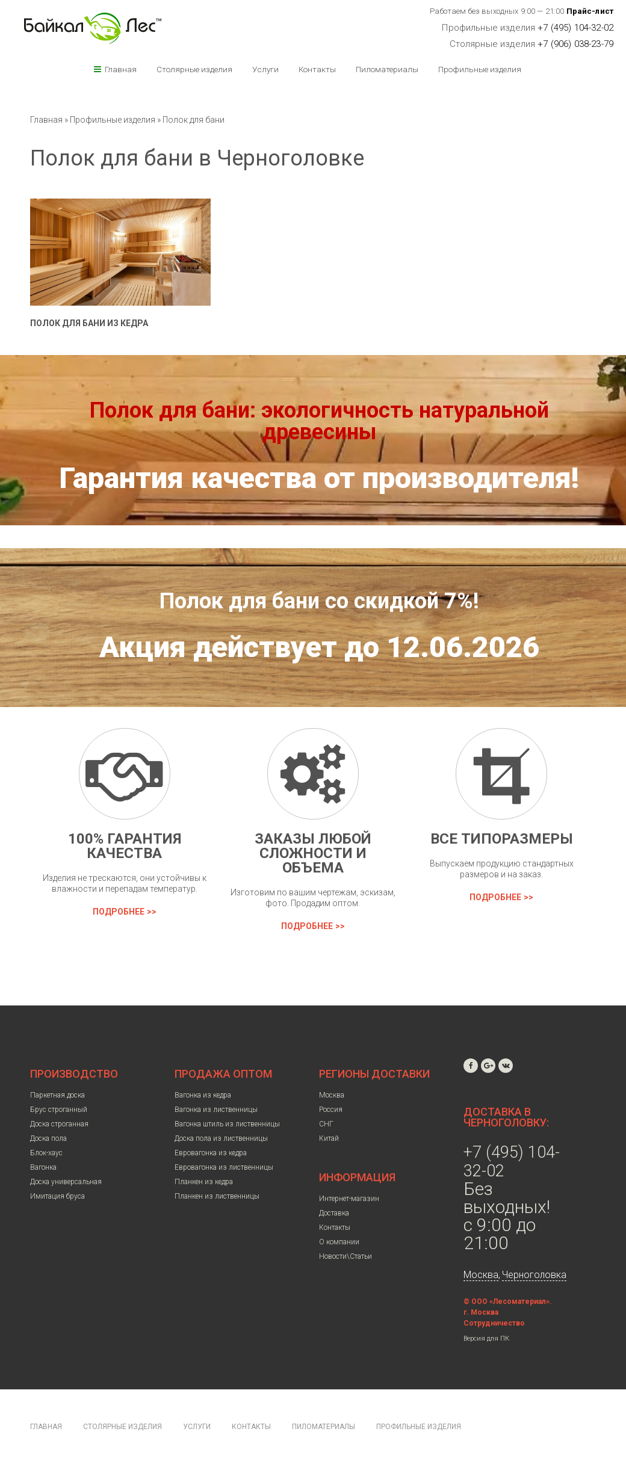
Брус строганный (58, 1109)
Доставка (334, 1213)
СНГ (326, 1124)
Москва (331, 1095)
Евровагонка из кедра (211, 1153)
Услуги (265, 69)
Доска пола (48, 1138)
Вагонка (43, 1167)
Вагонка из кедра (203, 1095)
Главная (121, 69)
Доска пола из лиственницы (221, 1138)
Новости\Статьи (345, 1256)
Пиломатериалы (387, 69)
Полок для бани (194, 120)
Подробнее (118, 911)
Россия (330, 1109)
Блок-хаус (46, 1153)
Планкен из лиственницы (217, 1196)
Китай (329, 1138)
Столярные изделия (194, 69)
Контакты (317, 69)
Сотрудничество (494, 1323)
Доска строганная (59, 1124)
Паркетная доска (57, 1095)
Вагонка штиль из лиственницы (227, 1124)
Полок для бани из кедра (89, 323)
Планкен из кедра (204, 1182)
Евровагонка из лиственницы (224, 1167)
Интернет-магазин (349, 1198)
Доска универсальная (66, 1182)
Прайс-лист (590, 11)
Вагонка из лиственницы (216, 1109)
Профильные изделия (479, 69)
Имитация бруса (57, 1196)
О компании (339, 1242)
